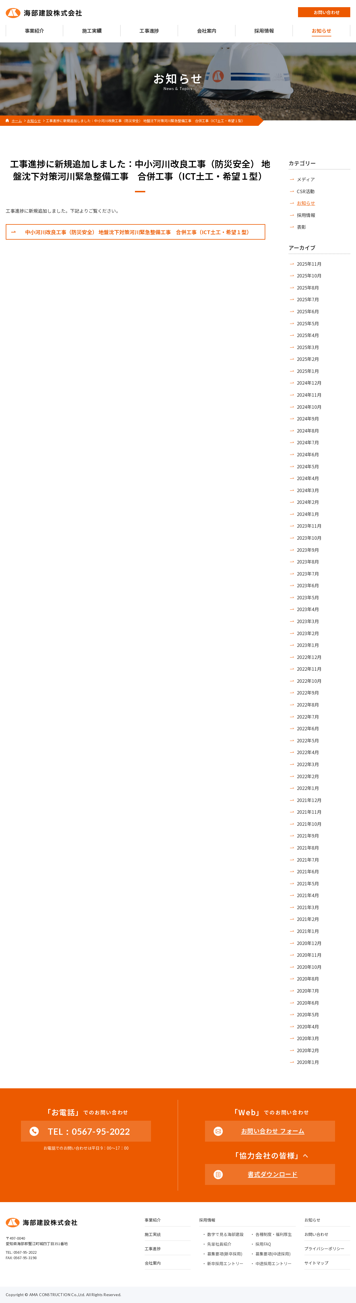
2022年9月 (308, 692)
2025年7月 (308, 299)
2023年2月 (308, 633)
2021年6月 (308, 871)
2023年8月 (308, 561)
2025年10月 (309, 275)
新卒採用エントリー (225, 1263)
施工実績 (153, 1234)
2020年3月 (308, 1038)
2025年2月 (308, 359)
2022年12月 (309, 657)
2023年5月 (308, 597)
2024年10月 (309, 407)
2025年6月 (308, 311)
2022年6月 (308, 728)
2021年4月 (308, 895)
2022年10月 (309, 681)
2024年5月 (308, 466)
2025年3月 (308, 347)
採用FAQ (263, 1244)
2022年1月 (308, 788)
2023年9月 (308, 550)
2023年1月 (308, 645)
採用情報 (306, 215)
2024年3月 (308, 490)
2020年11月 (309, 955)
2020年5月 (308, 1014)
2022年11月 (309, 669)
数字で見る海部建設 (225, 1234)
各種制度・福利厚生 (274, 1234)
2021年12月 (309, 800)
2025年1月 (308, 371)
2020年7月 (308, 990)
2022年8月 (308, 704)
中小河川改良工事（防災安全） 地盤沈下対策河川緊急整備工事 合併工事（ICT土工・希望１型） (138, 232)
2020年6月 (308, 1002)
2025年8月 (308, 287)
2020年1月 (308, 1062)
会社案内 (153, 1263)
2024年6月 (308, 454)
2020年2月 (308, 1050)
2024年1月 (308, 514)
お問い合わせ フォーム (273, 1130)
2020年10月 (309, 967)
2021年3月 (308, 907)
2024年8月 (308, 430)
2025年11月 (309, 264)
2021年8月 (308, 847)
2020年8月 (308, 978)
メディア (306, 179)
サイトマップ (316, 1263)
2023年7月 (308, 573)
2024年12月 (309, 382)
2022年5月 (308, 740)
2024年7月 (308, 442)
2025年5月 (308, 323)
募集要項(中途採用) (273, 1254)
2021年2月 (308, 919)
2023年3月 (308, 621)
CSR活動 (306, 191)
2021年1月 (308, 931)
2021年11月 (309, 812)
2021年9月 (308, 835)
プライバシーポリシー (324, 1249)
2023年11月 (309, 526)
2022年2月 (308, 776)
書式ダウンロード (272, 1174)
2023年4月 (308, 609)
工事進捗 (153, 1249)
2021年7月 (308, 859)
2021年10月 (309, 824)
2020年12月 (309, 943)
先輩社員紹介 (219, 1244)
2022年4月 (308, 752)
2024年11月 (309, 395)
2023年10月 (309, 538)
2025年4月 (308, 335)
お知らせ (306, 203)
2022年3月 (308, 764)
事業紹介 (153, 1220)
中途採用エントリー (274, 1263)
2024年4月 (308, 478)
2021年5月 (308, 883)
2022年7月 (308, 716)
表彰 (301, 227)
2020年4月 (308, 1026)
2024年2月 (308, 502)
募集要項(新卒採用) (224, 1254)
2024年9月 (308, 418)
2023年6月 (308, 585)
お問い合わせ (316, 1234)
